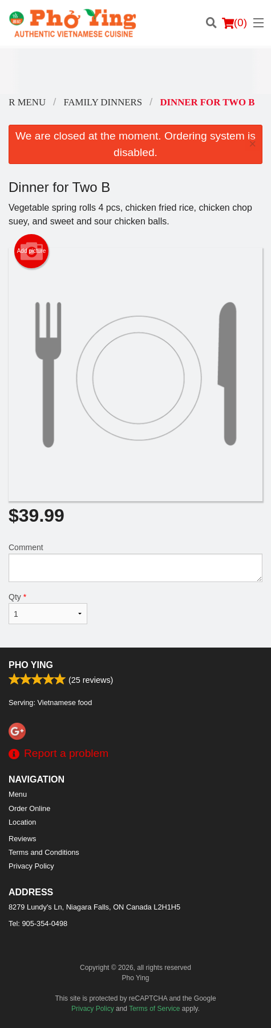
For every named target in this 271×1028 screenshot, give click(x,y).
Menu (18, 794)
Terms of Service (154, 1009)
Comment (135, 562)
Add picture (31, 251)
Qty (48, 608)
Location (22, 822)
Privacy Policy (31, 866)
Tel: (38, 923)
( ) (234, 22)
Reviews (22, 838)
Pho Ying (31, 665)
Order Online (29, 808)
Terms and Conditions (44, 852)
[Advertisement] (135, 71)
